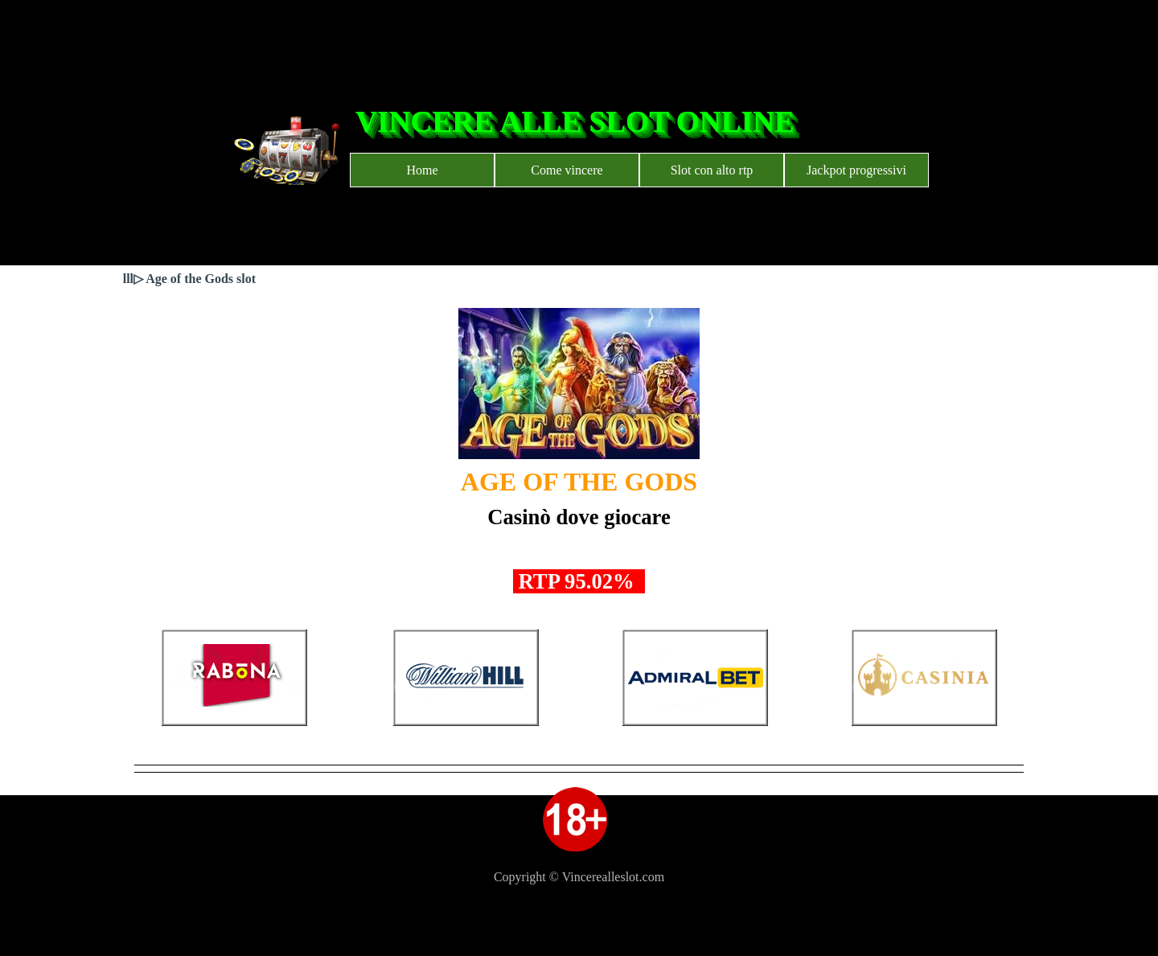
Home (421, 170)
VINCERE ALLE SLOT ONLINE (575, 121)
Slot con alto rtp (712, 170)
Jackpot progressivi (856, 170)
